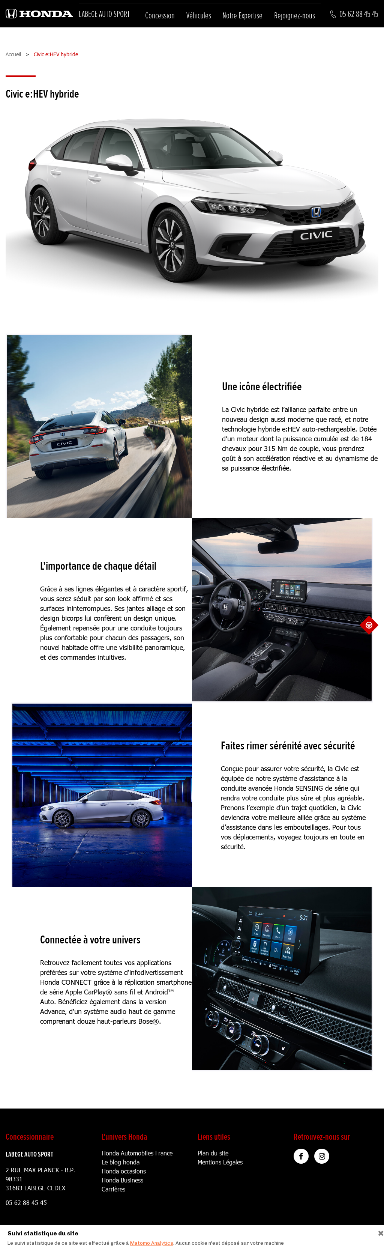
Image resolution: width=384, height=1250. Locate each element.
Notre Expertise (242, 15)
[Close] (378, 1231)
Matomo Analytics (151, 1243)
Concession (160, 15)
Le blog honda (121, 1162)
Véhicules (198, 15)
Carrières (113, 1189)
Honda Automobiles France (137, 1153)
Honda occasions (124, 1171)
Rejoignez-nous (294, 15)
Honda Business (122, 1180)
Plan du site (213, 1153)
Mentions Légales (220, 1162)
